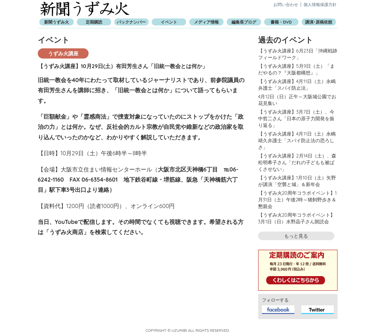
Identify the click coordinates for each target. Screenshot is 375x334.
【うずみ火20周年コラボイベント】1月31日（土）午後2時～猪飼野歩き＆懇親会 (297, 199)
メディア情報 (206, 21)
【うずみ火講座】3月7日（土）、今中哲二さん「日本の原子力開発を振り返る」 (296, 118)
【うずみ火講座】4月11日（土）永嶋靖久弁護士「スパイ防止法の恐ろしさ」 (297, 140)
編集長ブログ (243, 21)
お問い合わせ (285, 4)
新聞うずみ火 (84, 8)
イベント (169, 21)
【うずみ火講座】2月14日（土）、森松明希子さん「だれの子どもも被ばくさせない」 (297, 162)
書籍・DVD (281, 21)
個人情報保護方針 (320, 4)
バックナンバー (131, 21)
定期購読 (94, 21)
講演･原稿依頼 (318, 21)
